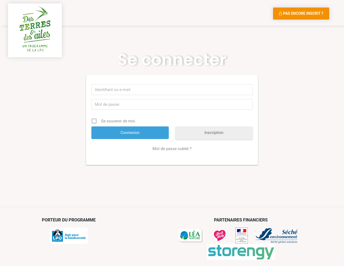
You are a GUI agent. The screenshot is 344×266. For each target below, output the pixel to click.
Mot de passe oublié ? (171, 148)
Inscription (214, 132)
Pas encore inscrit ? (301, 13)
